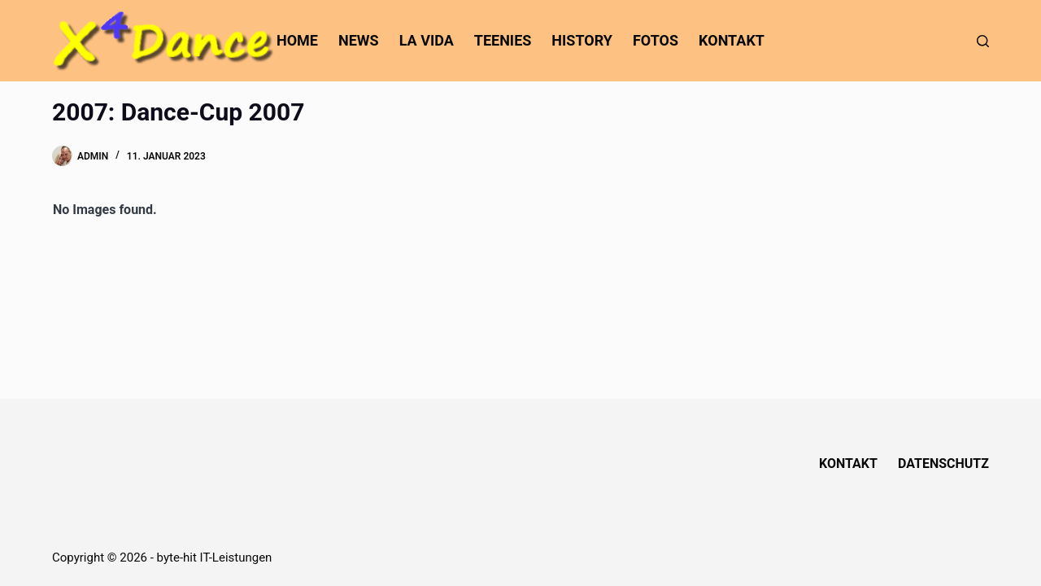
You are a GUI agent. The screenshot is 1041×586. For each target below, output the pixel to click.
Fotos (655, 40)
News (358, 40)
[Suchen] (983, 41)
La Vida (426, 40)
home (297, 40)
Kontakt (731, 40)
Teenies (503, 40)
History (581, 40)
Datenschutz (943, 463)
